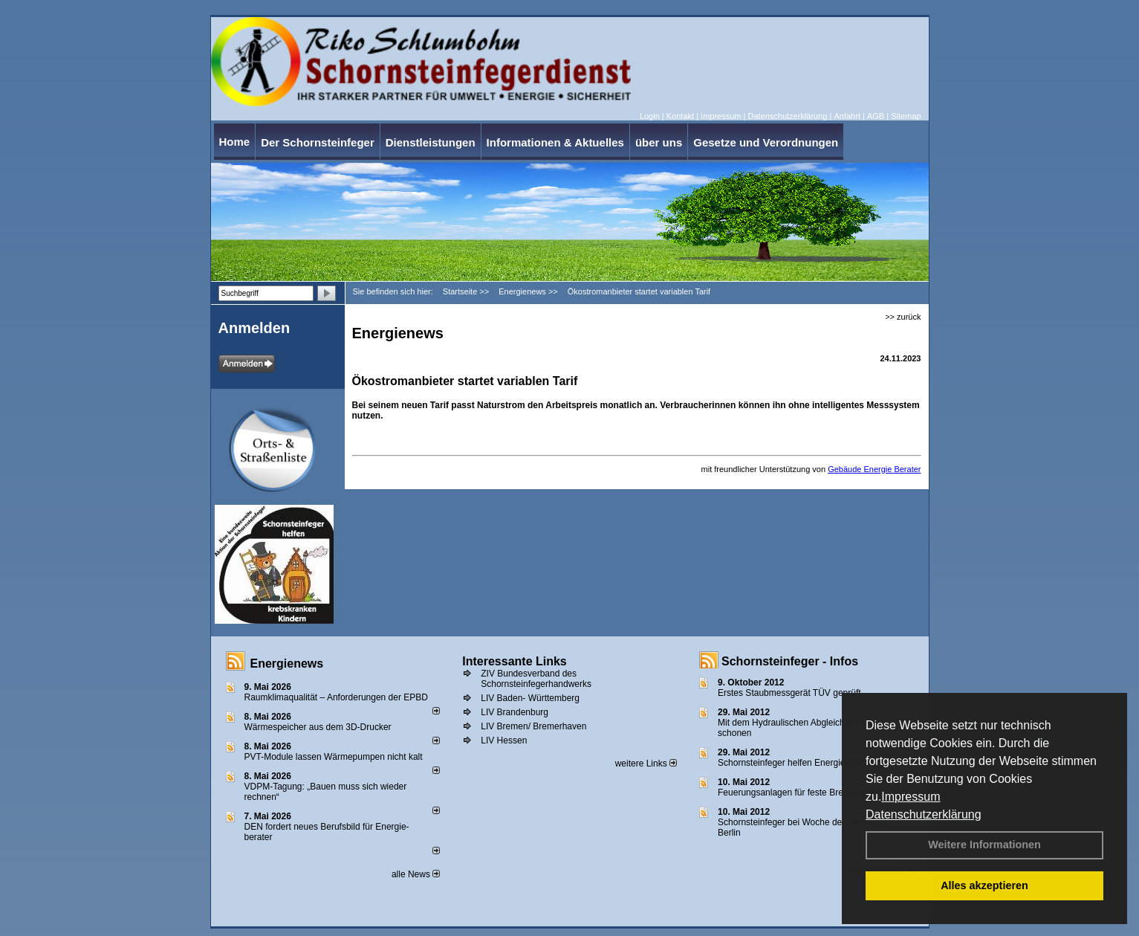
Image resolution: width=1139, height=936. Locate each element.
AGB (875, 116)
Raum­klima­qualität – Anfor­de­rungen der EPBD (336, 697)
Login (650, 116)
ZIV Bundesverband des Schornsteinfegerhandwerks (536, 678)
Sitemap (906, 116)
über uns (658, 142)
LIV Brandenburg (514, 712)
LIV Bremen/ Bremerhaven (533, 726)
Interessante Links (514, 661)
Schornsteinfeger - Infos (789, 661)
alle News (416, 874)
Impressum (910, 796)
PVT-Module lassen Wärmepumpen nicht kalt (333, 757)
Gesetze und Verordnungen (765, 142)
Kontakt (680, 116)
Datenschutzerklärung (923, 814)
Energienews (287, 663)
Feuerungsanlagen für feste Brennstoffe (796, 792)
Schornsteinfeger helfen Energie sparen (796, 763)
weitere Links (646, 763)
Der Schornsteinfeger (317, 142)
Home (234, 141)
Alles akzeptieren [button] (984, 885)
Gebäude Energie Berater (874, 469)
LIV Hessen (504, 740)
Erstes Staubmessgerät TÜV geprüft (789, 693)
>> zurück (903, 316)
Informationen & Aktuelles (555, 142)
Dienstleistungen (431, 142)
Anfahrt (847, 116)
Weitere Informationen (984, 845)
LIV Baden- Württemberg (530, 698)
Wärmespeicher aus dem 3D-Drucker (318, 727)
